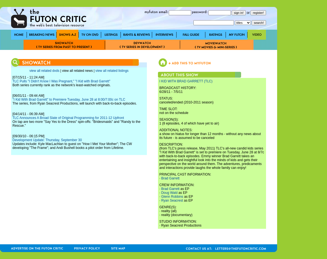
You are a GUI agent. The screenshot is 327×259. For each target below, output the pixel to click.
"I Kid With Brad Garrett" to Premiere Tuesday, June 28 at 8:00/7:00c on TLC (68, 99)
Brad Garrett (170, 178)
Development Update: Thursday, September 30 (47, 140)
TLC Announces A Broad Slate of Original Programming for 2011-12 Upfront (68, 118)
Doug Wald (169, 193)
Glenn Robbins (172, 197)
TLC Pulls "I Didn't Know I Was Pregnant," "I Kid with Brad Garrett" (61, 81)
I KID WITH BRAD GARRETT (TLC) (186, 81)
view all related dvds (44, 71)
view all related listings (111, 71)
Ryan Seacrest (172, 200)
